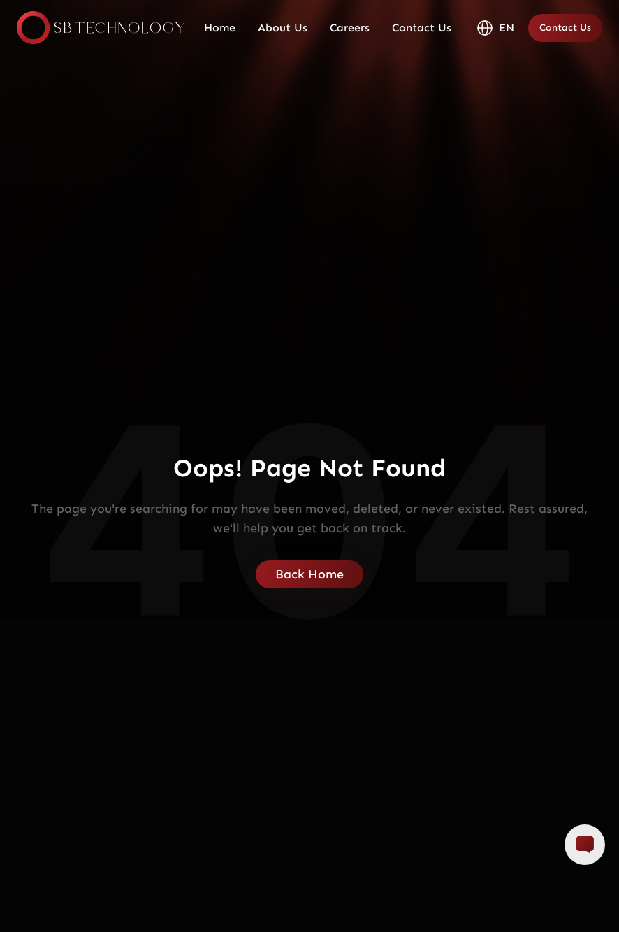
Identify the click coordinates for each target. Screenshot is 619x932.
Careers (350, 27)
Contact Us (421, 27)
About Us (282, 27)
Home (219, 27)
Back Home (309, 574)
